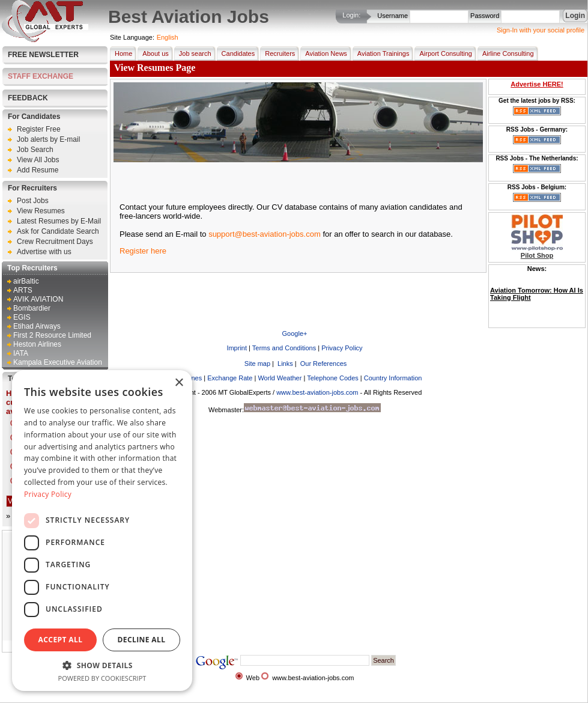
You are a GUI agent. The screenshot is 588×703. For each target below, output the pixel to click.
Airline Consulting (505, 53)
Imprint (236, 348)
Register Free (39, 129)
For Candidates (34, 116)
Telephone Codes (333, 378)
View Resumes (41, 211)
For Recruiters (32, 188)
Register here (143, 250)
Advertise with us (44, 252)
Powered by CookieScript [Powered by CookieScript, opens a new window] (102, 678)
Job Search (35, 149)
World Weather (280, 378)
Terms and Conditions (284, 348)
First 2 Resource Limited (52, 335)
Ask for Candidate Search (58, 231)
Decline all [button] (142, 640)
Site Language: (132, 37)
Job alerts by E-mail (48, 139)
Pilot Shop (537, 255)
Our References (323, 363)
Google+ (295, 333)
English (167, 37)
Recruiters (277, 53)
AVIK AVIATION (38, 299)
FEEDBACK (28, 98)
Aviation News (323, 53)
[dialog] (102, 530)
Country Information (393, 378)
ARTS (22, 290)
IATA (20, 353)
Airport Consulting (442, 53)
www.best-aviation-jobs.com (317, 392)
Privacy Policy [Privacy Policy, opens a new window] (47, 494)
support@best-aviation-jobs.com (264, 234)
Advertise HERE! (537, 84)
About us (153, 53)
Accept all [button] (60, 640)
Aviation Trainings (381, 53)
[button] (102, 665)
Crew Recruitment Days (55, 241)
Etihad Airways (37, 326)
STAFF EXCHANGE (40, 76)
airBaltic (26, 281)
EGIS (22, 317)
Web (252, 677)
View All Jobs (38, 160)
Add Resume (37, 170)
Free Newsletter (43, 54)
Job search (192, 53)
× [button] (178, 383)
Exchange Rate (229, 378)
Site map (256, 363)
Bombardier (31, 308)
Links (284, 363)
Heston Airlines (37, 344)
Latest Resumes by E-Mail (59, 221)
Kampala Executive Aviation (57, 362)
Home (121, 53)
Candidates (236, 53)
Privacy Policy (341, 348)
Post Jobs (33, 200)
